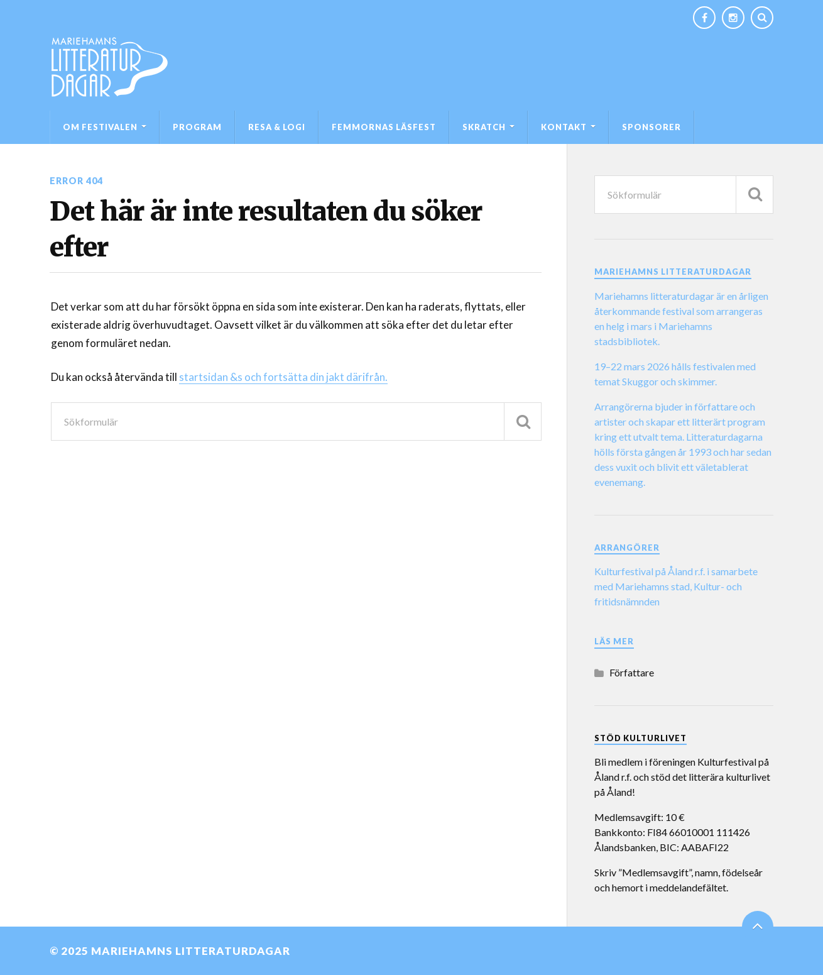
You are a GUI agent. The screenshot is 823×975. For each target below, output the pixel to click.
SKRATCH (484, 127)
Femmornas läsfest (384, 127)
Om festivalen (100, 127)
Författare (631, 672)
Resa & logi (276, 127)
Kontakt (564, 127)
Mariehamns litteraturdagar (190, 950)
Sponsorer (651, 127)
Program (197, 127)
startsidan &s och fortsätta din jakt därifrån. (283, 376)
